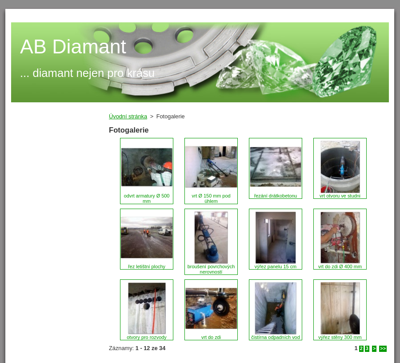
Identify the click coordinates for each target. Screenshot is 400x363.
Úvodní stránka (128, 116)
